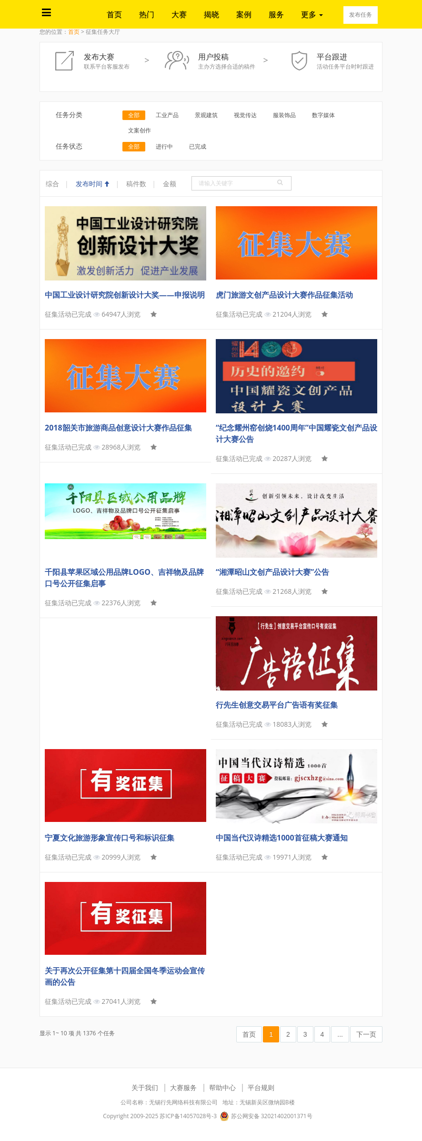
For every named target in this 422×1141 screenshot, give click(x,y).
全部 (134, 115)
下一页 (366, 1034)
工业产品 (167, 115)
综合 (52, 183)
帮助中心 (222, 1087)
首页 (114, 14)
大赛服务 (183, 1087)
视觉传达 (245, 115)
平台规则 (261, 1087)
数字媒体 (323, 115)
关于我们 (144, 1087)
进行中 (164, 146)
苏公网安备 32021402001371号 (266, 1116)
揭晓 (211, 14)
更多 (312, 14)
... (340, 1034)
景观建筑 (206, 115)
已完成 (197, 146)
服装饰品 (284, 115)
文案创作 (139, 130)
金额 (169, 183)
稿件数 (136, 183)
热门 (146, 14)
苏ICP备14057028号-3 (188, 1116)
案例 (243, 14)
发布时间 (93, 183)
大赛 (179, 14)
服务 (276, 14)
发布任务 (360, 14)
